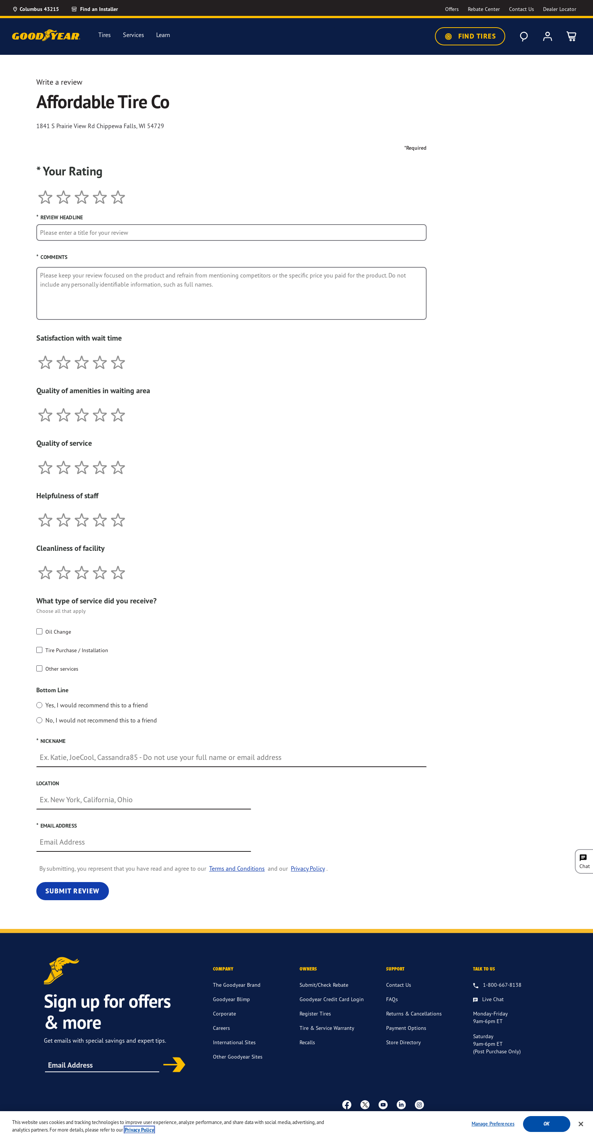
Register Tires (315, 1013)
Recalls (307, 1042)
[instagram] (419, 1104)
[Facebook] (346, 1104)
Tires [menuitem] (104, 35)
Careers (221, 1028)
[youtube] (383, 1104)
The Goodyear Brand (237, 984)
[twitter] (364, 1104)
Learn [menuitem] (163, 35)
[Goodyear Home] (46, 35)
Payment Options (406, 1028)
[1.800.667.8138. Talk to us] (497, 985)
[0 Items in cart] (572, 36)
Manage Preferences (493, 1124)
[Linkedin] (401, 1104)
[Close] (581, 1124)
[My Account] (548, 36)
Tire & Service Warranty (327, 1028)
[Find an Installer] (103, 9)
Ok (546, 1124)
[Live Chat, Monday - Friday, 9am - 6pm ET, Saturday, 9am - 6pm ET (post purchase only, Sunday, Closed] (488, 999)
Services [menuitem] (133, 35)
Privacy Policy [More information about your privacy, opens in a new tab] (139, 1130)
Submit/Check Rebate (324, 984)
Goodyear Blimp (231, 999)
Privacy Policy (308, 868)
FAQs (392, 999)
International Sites (234, 1042)
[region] (296, 1124)
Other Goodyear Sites (237, 1056)
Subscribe (171, 1065)
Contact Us (398, 984)
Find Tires (470, 36)
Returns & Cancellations (414, 1013)
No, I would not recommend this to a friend (101, 720)
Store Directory (403, 1042)
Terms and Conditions (237, 868)
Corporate (224, 1013)
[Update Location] (35, 9)
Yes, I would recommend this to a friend (96, 705)
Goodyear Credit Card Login (332, 999)
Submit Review (72, 891)
